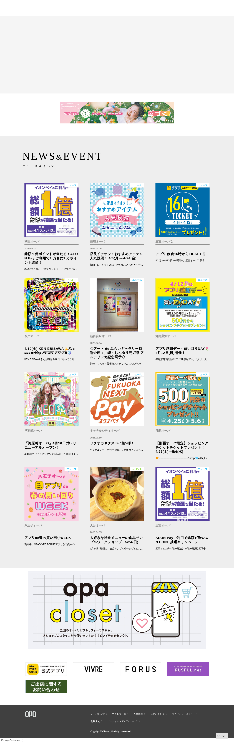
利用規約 (95, 721)
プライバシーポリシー (183, 714)
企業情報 (138, 714)
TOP (223, 735)
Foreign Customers (10, 740)
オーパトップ (98, 714)
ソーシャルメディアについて (122, 721)
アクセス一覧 (119, 714)
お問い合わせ (157, 714)
